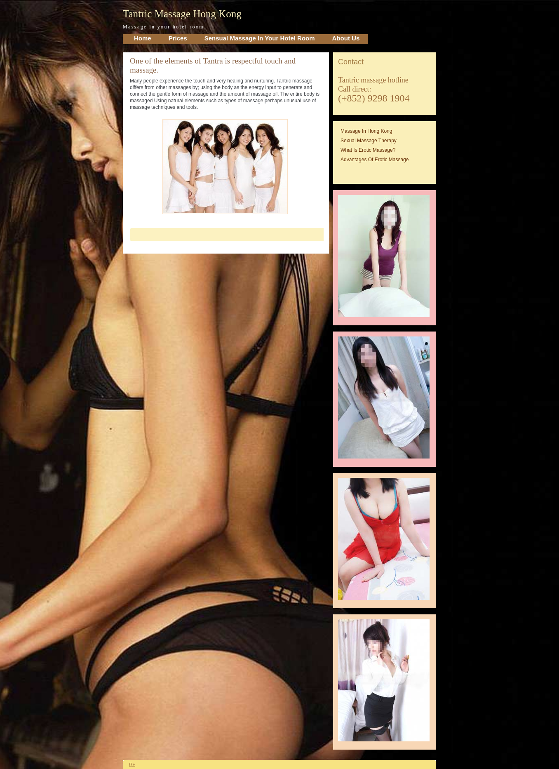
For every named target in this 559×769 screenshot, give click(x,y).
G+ (132, 764)
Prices (178, 38)
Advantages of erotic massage (375, 159)
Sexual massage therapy (369, 140)
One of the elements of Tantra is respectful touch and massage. (213, 65)
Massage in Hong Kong (366, 131)
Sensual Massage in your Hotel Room (259, 38)
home (142, 38)
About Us (346, 38)
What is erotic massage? (368, 150)
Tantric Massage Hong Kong (182, 13)
